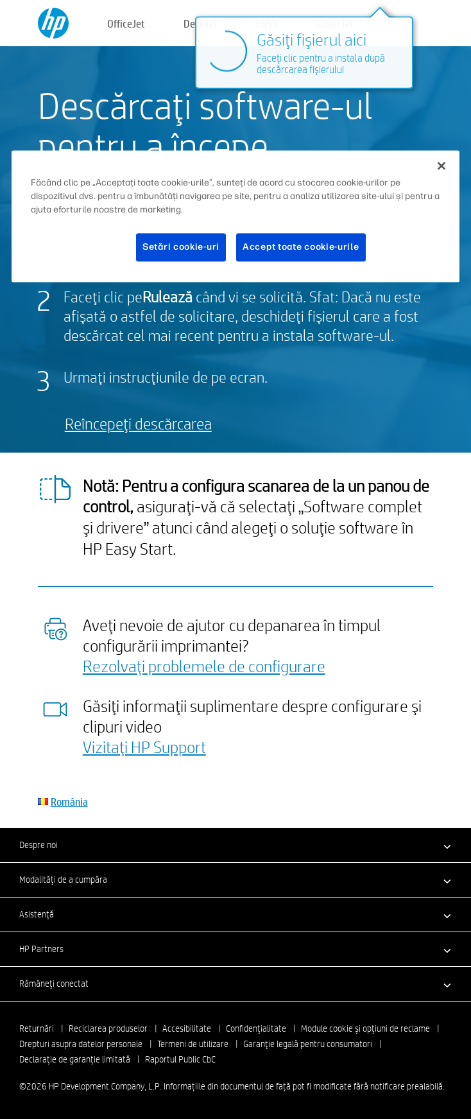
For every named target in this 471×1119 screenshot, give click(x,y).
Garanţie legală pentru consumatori (307, 1044)
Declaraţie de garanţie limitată (74, 1059)
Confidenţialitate (256, 1028)
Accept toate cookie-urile (301, 247)
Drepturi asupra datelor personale (80, 1044)
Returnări (36, 1028)
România (69, 801)
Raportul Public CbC (180, 1059)
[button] (235, 845)
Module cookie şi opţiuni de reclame (365, 1028)
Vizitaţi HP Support (144, 746)
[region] (235, 216)
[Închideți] (441, 166)
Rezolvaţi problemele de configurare (204, 665)
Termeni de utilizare (192, 1044)
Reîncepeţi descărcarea (138, 423)
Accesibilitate (186, 1028)
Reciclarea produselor (108, 1028)
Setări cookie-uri (180, 247)
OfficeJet (126, 23)
